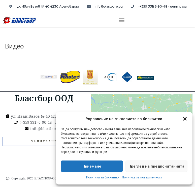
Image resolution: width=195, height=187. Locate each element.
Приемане (91, 166)
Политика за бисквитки (102, 177)
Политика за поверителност (142, 177)
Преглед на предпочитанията (156, 166)
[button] (184, 118)
